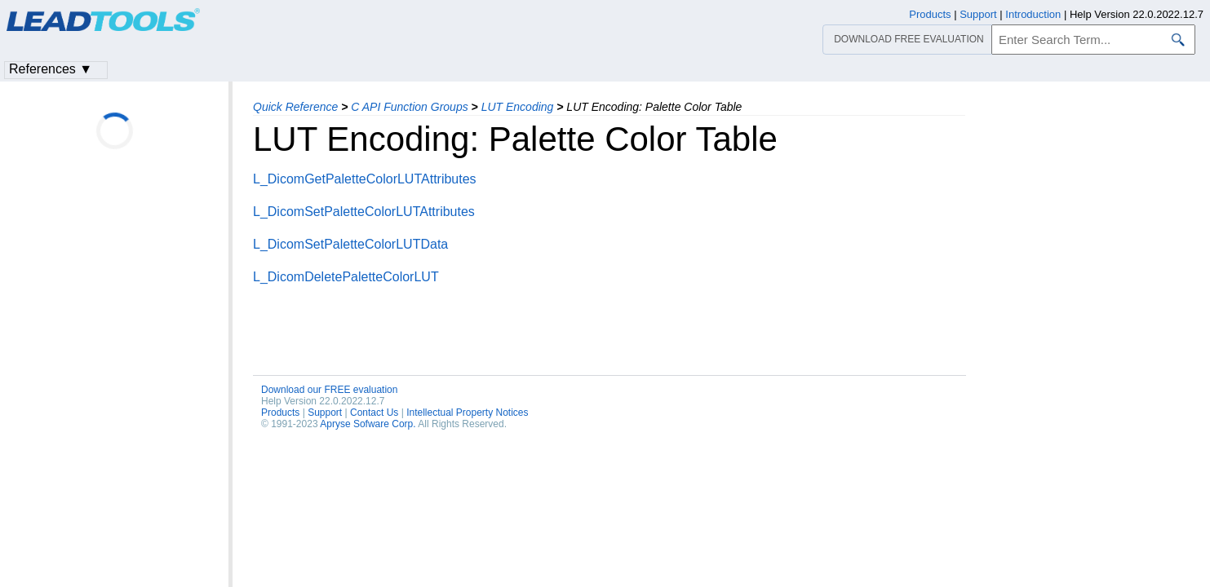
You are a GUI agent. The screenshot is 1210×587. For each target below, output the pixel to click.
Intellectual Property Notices (467, 412)
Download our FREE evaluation (329, 389)
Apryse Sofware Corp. (367, 424)
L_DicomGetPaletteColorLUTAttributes (364, 179)
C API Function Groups (409, 106)
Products (280, 412)
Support (325, 412)
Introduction (1033, 14)
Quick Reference (295, 106)
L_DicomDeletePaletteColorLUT (346, 277)
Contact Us (374, 412)
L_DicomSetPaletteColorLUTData (350, 244)
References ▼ (50, 69)
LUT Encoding (517, 106)
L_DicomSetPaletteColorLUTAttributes (364, 211)
